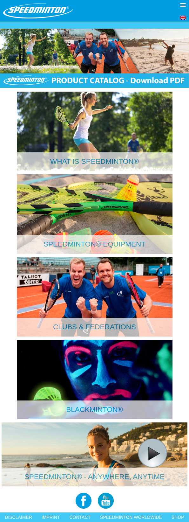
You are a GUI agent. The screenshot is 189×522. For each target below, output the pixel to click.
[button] (183, 5)
